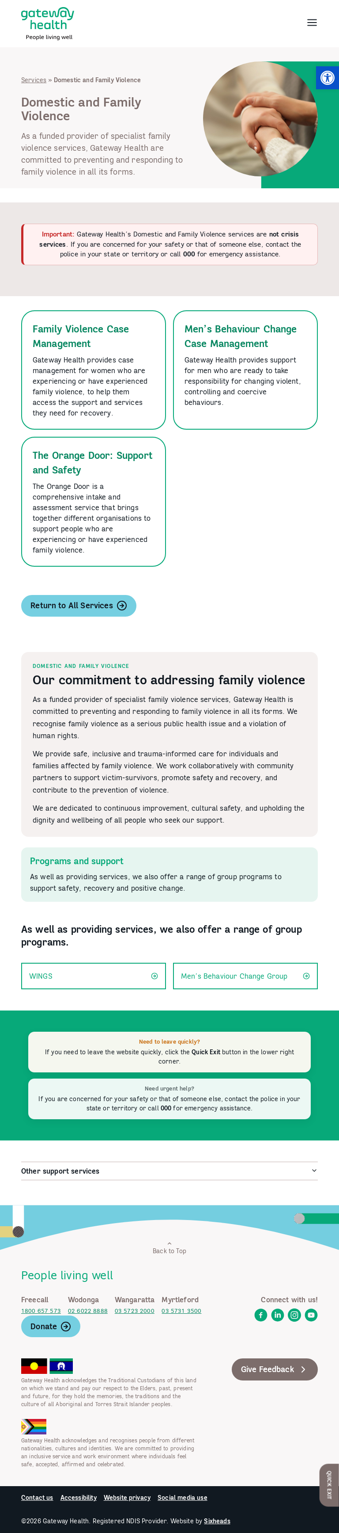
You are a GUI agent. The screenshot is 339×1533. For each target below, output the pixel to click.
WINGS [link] (93, 976)
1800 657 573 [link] (41, 1311)
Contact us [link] (37, 1498)
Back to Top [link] (169, 1247)
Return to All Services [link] (78, 605)
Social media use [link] (182, 1498)
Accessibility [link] (78, 1498)
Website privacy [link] (127, 1498)
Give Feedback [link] (275, 1369)
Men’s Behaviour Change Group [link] (245, 976)
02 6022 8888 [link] (88, 1311)
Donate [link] (50, 1326)
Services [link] (33, 80)
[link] (327, 77)
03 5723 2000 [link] (134, 1311)
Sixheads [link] (217, 1521)
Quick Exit (329, 1485)
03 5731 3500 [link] (181, 1311)
